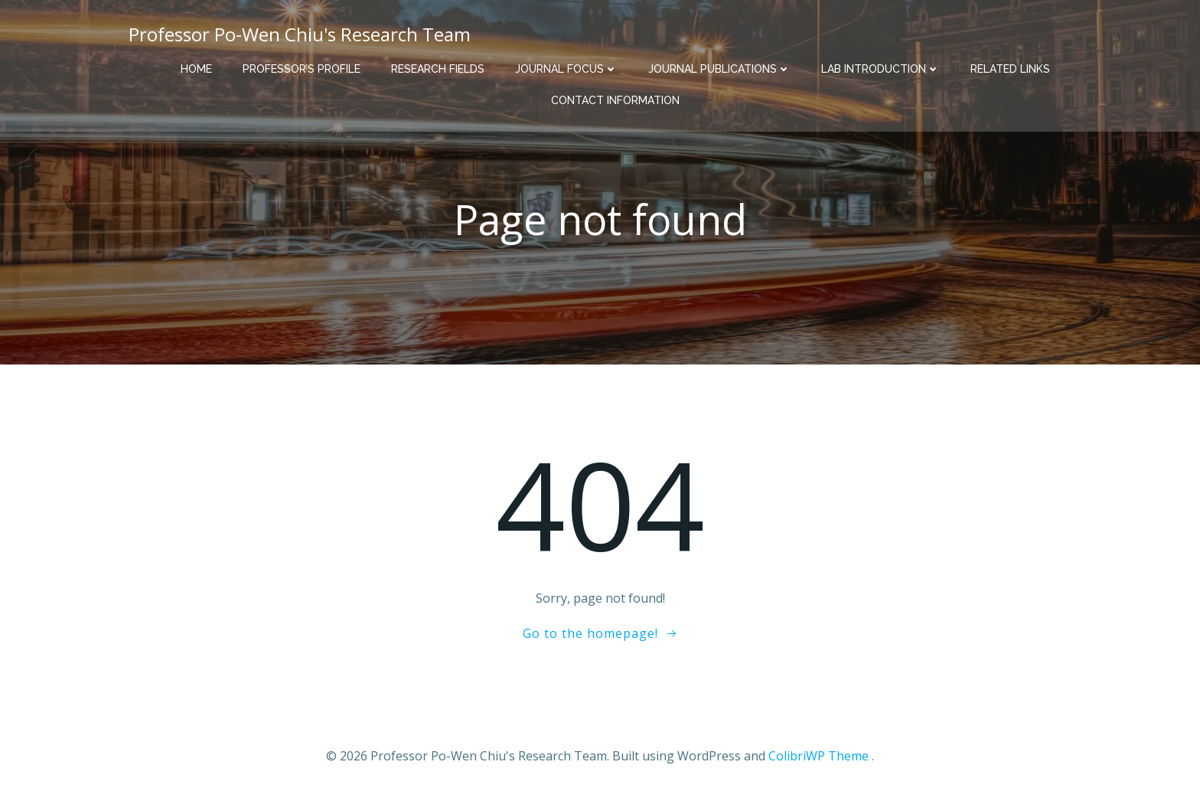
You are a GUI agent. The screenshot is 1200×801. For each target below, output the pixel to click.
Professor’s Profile (301, 69)
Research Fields (437, 69)
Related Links (1010, 69)
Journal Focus (566, 69)
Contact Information (615, 100)
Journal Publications (719, 69)
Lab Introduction (880, 69)
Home (196, 69)
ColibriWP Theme (818, 755)
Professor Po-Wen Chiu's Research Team (300, 34)
